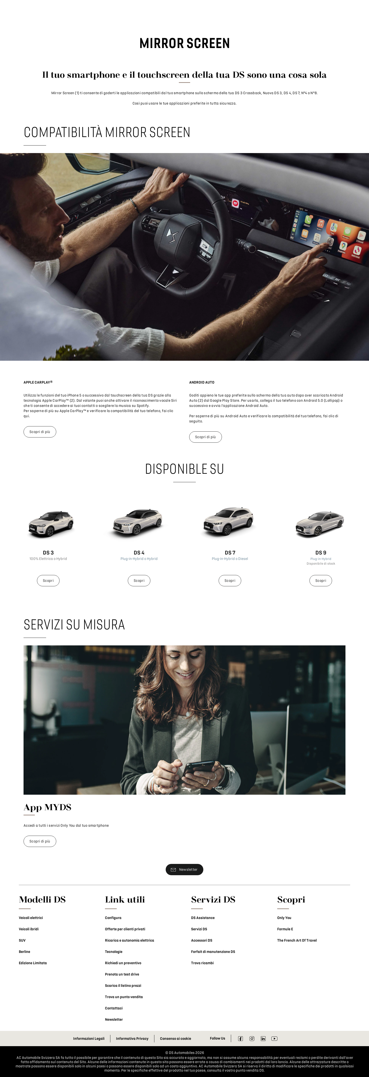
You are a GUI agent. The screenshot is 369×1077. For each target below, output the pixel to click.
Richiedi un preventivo (123, 963)
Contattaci (114, 1008)
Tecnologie (113, 952)
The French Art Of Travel (297, 940)
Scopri (48, 581)
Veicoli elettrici (31, 918)
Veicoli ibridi (29, 929)
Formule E (285, 929)
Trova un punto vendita (124, 997)
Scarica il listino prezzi (123, 986)
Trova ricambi (202, 963)
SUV (22, 940)
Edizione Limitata (33, 963)
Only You (284, 918)
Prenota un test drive (122, 974)
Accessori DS (201, 940)
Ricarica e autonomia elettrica (129, 940)
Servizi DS (199, 929)
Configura (113, 918)
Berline (24, 952)
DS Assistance (203, 918)
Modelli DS (42, 899)
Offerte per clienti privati (125, 929)
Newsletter (114, 1019)
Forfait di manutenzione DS (213, 952)
